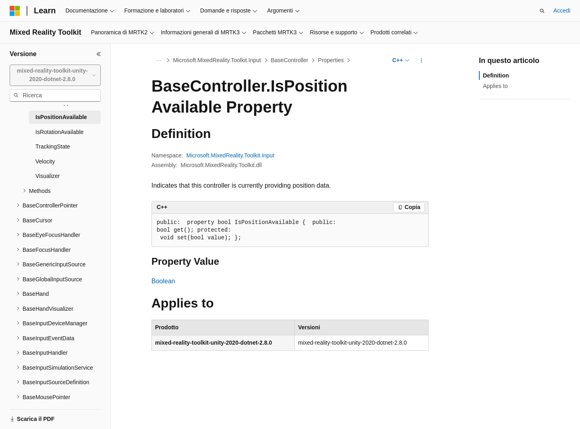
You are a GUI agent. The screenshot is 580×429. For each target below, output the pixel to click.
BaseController (290, 60)
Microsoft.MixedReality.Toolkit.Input (217, 60)
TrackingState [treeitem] (52, 146)
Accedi (561, 10)
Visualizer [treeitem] (47, 176)
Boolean (163, 281)
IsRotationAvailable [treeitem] (59, 132)
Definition (496, 75)
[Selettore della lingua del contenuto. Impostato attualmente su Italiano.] (28, 415)
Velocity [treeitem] (45, 161)
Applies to (495, 86)
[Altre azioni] (421, 60)
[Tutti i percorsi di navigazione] (158, 60)
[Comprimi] (98, 54)
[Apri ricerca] (542, 11)
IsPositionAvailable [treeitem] (61, 117)
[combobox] (55, 75)
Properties (331, 60)
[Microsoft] (15, 11)
